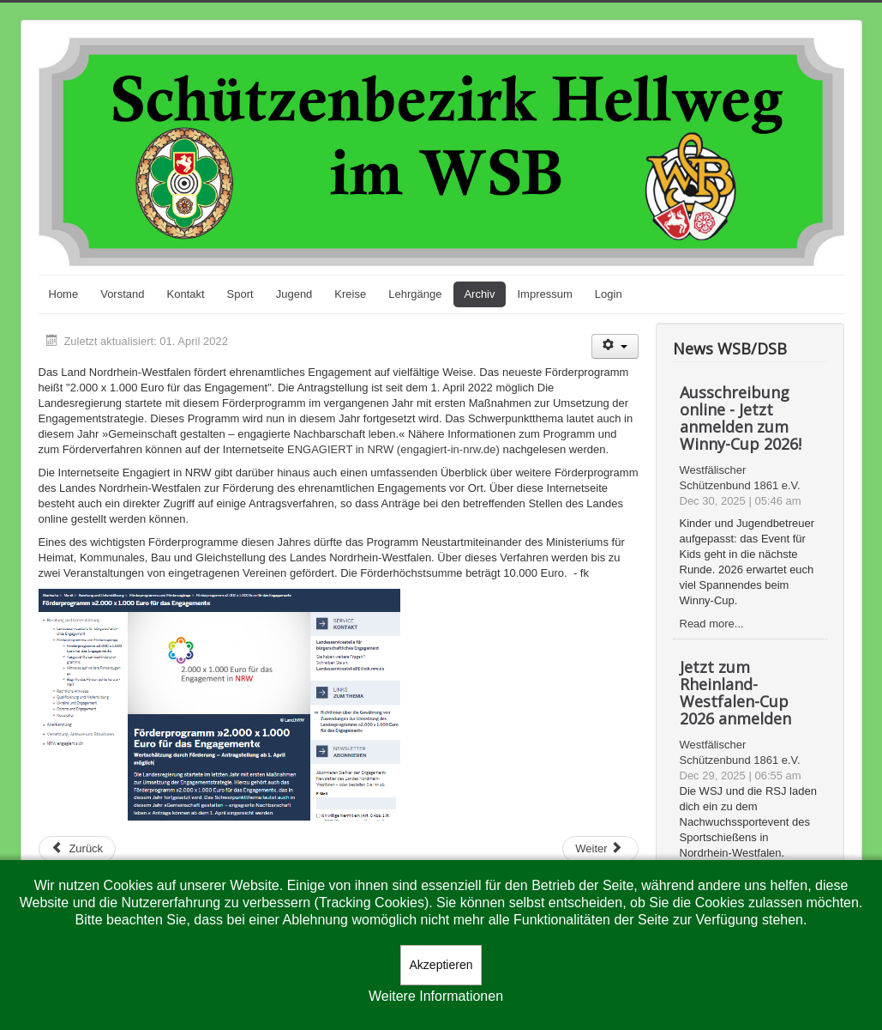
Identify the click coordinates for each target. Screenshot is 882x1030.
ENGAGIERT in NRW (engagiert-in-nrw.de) (393, 449)
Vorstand (122, 294)
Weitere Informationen (436, 996)
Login (608, 294)
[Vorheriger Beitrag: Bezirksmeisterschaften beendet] (78, 849)
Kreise (350, 294)
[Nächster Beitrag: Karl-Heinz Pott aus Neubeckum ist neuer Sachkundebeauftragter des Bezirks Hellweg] (600, 849)
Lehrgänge (414, 294)
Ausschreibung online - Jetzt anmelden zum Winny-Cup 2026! (740, 418)
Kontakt (186, 294)
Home (64, 294)
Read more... (712, 623)
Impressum (545, 294)
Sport (240, 294)
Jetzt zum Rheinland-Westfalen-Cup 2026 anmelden (735, 693)
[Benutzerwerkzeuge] (615, 346)
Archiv (479, 294)
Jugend (294, 294)
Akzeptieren (441, 965)
